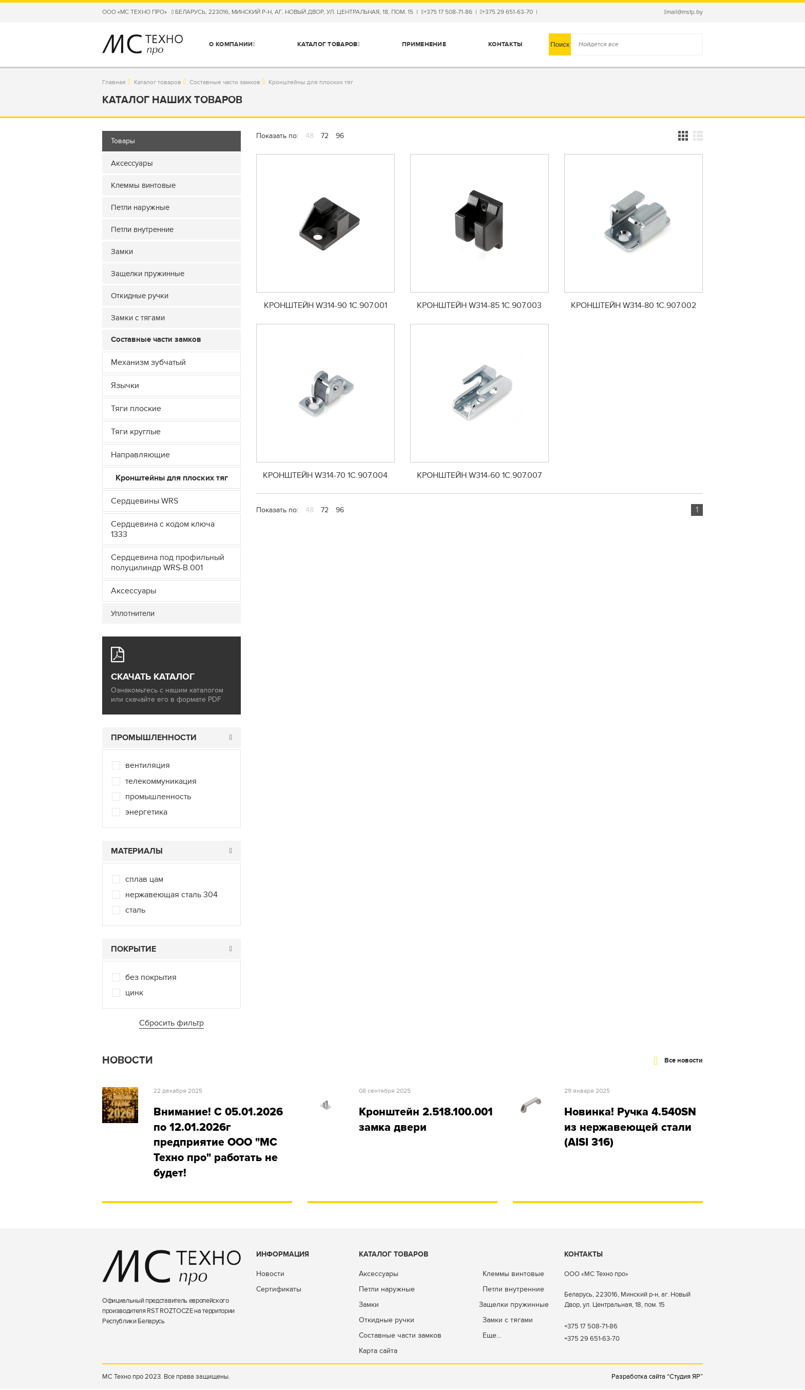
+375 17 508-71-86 (446, 12)
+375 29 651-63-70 (506, 12)
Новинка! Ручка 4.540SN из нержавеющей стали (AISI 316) (632, 1127)
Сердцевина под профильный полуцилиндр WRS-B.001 (167, 562)
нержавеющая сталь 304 (171, 895)
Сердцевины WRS (144, 501)
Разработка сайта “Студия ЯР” (657, 1378)
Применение (424, 44)
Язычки (125, 385)
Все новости (678, 1060)
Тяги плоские (136, 408)
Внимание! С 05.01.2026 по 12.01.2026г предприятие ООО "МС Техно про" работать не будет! (220, 1143)
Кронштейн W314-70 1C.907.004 (325, 476)
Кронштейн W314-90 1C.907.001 (325, 306)
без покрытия (151, 977)
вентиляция (147, 765)
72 (325, 135)
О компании (232, 44)
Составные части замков (224, 82)
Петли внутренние (513, 1290)
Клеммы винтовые (513, 1274)
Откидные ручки (386, 1321)
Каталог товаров (328, 44)
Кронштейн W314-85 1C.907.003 (479, 306)
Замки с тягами (508, 1321)
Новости (270, 1274)
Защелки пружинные (514, 1305)
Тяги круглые (136, 432)
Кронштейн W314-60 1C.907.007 (479, 476)
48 (309, 135)
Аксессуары (133, 591)
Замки (369, 1305)
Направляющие (140, 455)
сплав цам (144, 879)
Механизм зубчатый (148, 362)
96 (340, 135)
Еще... (492, 1336)
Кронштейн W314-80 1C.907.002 (633, 306)
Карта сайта (378, 1351)
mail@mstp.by (683, 12)
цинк (134, 993)
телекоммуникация (161, 781)
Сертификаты (278, 1290)
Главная (114, 82)
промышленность (158, 796)
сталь (135, 910)
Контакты (505, 44)
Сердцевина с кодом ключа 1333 (163, 529)
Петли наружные (387, 1290)
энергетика (146, 812)
